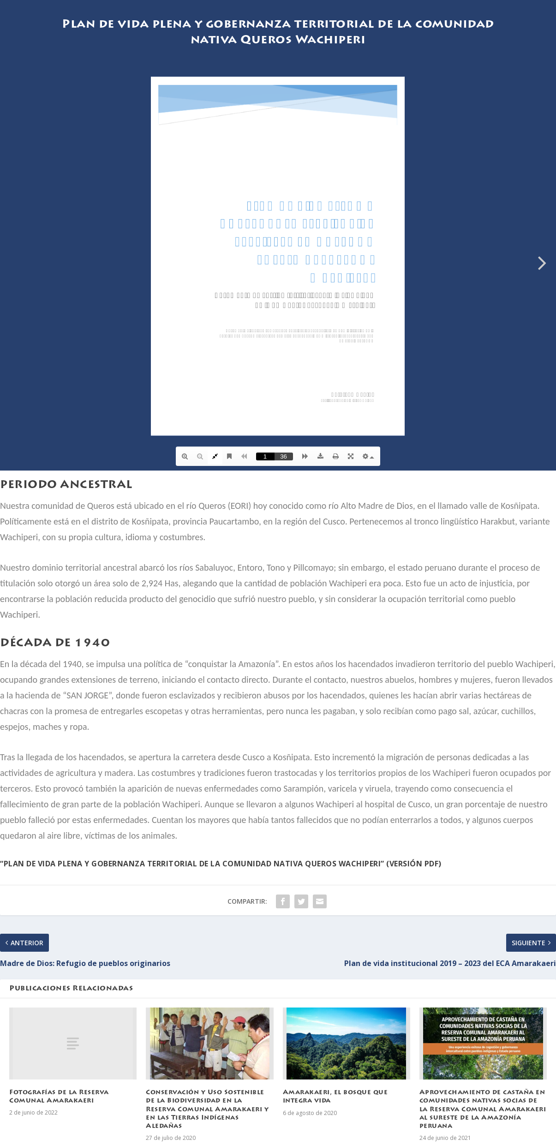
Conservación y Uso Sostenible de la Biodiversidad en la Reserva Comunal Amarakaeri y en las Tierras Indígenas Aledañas (207, 1110)
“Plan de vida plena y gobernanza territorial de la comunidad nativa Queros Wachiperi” (192, 864)
